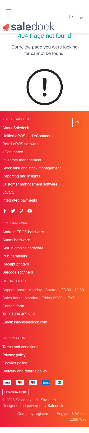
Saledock (55, 412)
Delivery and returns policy (24, 377)
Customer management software (29, 190)
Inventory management (21, 166)
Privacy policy (14, 361)
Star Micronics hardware (22, 254)
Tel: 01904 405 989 (18, 320)
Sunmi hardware (16, 246)
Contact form (13, 312)
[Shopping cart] (81, 16)
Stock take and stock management (31, 174)
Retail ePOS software (20, 150)
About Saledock (15, 134)
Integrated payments (19, 206)
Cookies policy (14, 369)
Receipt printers (15, 270)
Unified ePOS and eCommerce (28, 142)
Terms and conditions (20, 353)
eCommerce (12, 158)
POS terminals (14, 262)
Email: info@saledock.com (24, 328)
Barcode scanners (17, 278)
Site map (48, 406)
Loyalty (8, 198)
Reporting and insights (21, 182)
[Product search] (71, 16)
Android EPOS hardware (23, 238)
